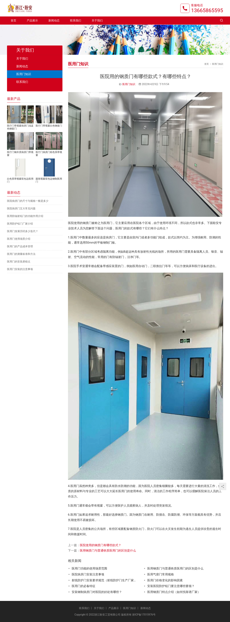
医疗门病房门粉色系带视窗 (49, 153)
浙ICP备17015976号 (144, 614)
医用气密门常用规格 (160, 574)
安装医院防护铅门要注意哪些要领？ (171, 586)
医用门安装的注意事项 (20, 269)
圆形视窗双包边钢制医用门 (49, 180)
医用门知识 (128, 84)
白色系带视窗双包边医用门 (20, 180)
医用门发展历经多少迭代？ (22, 231)
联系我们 (75, 20)
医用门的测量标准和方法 (21, 253)
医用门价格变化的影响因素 (165, 580)
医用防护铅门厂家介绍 (20, 223)
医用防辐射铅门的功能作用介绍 (25, 216)
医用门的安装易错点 (18, 261)
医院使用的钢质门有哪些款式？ (100, 545)
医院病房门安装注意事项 (88, 574)
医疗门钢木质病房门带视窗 (20, 153)
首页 (13, 20)
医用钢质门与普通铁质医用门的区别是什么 (108, 550)
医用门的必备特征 (83, 586)
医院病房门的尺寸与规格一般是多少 (27, 200)
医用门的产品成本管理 (20, 246)
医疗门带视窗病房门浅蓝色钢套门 (20, 127)
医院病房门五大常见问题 (21, 208)
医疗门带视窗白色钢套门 (49, 125)
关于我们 (97, 20)
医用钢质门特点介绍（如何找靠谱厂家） (173, 592)
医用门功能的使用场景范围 (89, 568)
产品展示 (32, 20)
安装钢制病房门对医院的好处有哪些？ (97, 592)
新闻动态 (53, 20)
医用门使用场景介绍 (18, 238)
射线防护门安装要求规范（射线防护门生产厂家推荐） (105, 580)
